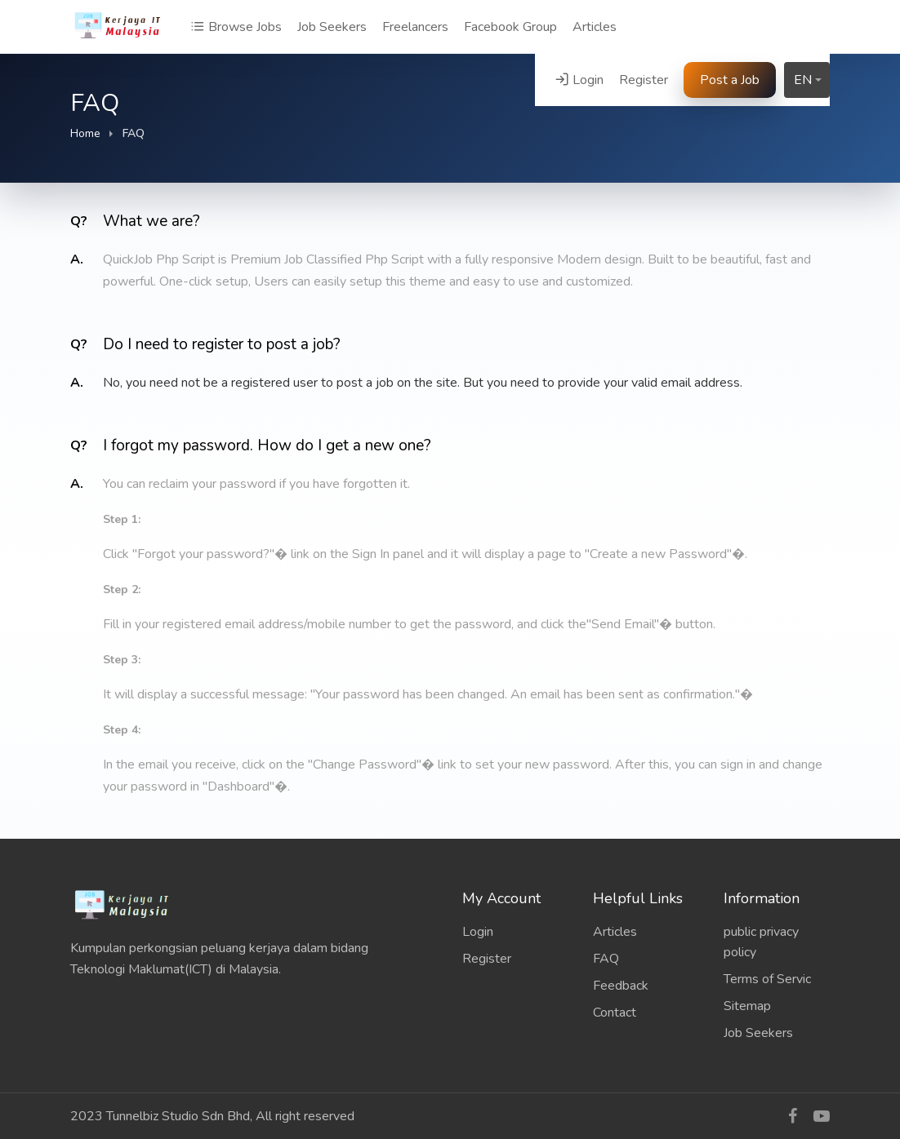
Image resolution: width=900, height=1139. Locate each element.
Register (643, 80)
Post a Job (730, 80)
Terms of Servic (767, 979)
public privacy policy (761, 942)
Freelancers (415, 27)
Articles (595, 27)
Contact (614, 1013)
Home (85, 133)
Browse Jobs (236, 27)
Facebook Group (510, 27)
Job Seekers (332, 27)
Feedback (620, 986)
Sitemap (747, 1006)
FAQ (606, 959)
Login (579, 80)
